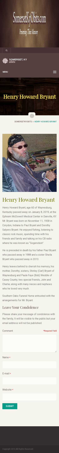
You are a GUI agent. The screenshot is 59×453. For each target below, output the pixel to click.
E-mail (5, 373)
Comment (7, 330)
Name (5, 357)
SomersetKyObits (23, 122)
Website (7, 389)
